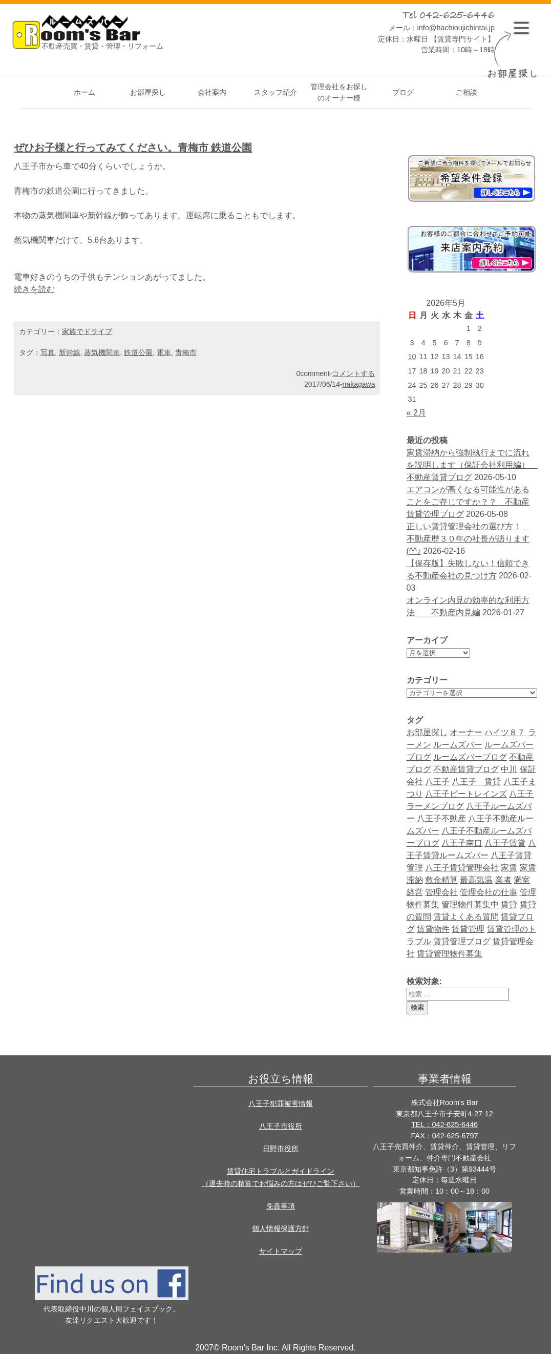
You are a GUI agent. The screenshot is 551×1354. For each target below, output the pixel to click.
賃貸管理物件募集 (449, 953)
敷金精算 (441, 880)
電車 (164, 352)
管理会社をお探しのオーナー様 (339, 92)
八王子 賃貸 (476, 781)
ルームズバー (457, 744)
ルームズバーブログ (470, 757)
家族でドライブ (87, 331)
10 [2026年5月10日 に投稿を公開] (412, 356)
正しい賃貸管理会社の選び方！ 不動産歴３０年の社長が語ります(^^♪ (468, 538)
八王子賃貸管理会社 (462, 867)
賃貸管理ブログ (462, 941)
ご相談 (466, 92)
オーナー (466, 732)
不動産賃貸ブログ (466, 769)
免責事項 (280, 1206)
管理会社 (441, 892)
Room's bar (76, 36)
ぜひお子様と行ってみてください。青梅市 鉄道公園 (133, 147)
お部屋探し (148, 92)
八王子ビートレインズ (466, 793)
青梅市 (186, 352)
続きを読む (34, 289)
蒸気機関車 (102, 352)
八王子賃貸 (504, 843)
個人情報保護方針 (280, 1228)
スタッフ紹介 (275, 92)
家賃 (509, 867)
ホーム (84, 92)
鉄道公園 (138, 352)
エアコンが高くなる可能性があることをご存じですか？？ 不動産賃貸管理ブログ (468, 501)
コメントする (353, 373)
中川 (509, 769)
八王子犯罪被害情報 (280, 1103)
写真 (47, 352)
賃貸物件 (433, 929)
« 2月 (416, 412)
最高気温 (476, 880)
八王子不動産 (441, 818)
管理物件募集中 (470, 904)
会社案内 (212, 92)
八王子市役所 (280, 1126)
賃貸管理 (468, 929)
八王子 (437, 781)
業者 (503, 880)
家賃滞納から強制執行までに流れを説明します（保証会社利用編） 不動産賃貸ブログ (472, 465)
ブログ (403, 92)
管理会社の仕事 (488, 892)
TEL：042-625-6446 (444, 1124)
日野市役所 (281, 1148)
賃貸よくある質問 (466, 916)
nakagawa (359, 384)
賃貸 (509, 904)
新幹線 (69, 352)
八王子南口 (461, 843)
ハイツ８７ (504, 732)
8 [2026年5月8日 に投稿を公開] (469, 343)
